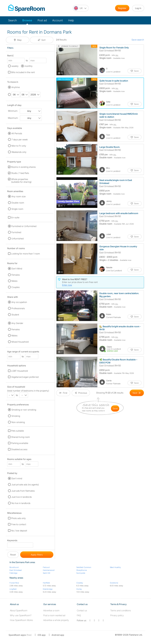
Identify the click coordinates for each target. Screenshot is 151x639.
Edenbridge (47, 589)
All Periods (16, 133)
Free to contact (18, 524)
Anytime (15, 87)
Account (57, 20)
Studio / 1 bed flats (20, 173)
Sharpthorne (81, 570)
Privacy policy (117, 615)
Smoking (15, 416)
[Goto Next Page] (137, 393)
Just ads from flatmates (23, 490)
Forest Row (14, 583)
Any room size (18, 196)
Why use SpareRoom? (20, 615)
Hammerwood (48, 570)
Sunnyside (80, 573)
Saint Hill (46, 573)
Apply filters (37, 554)
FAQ (79, 615)
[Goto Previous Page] (81, 393)
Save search (138, 39)
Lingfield (13, 589)
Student (15, 314)
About (18, 610)
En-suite (15, 217)
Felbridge (13, 573)
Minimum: (13, 110)
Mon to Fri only (18, 145)
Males (14, 281)
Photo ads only (18, 518)
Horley (79, 589)
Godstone (114, 583)
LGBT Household (19, 370)
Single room (17, 209)
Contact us (82, 610)
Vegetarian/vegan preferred (25, 377)
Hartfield (46, 583)
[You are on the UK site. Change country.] (81, 8)
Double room (17, 202)
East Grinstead (16, 570)
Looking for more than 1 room (25, 253)
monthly (29, 66)
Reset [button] (13, 554)
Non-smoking (18, 422)
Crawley (79, 583)
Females (15, 274)
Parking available (19, 443)
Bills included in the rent (23, 72)
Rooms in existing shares (23, 167)
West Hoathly (115, 567)
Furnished (16, 232)
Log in (138, 8)
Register (122, 8)
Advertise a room (51, 610)
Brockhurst (14, 567)
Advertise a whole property (56, 620)
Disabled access (19, 449)
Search (12, 20)
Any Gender (17, 323)
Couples (15, 287)
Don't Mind (16, 268)
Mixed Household (20, 341)
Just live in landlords (21, 497)
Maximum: (13, 118)
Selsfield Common (83, 567)
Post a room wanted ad (54, 615)
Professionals (18, 308)
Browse (27, 20)
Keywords (12, 541)
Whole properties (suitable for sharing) (21, 180)
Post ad (42, 20)
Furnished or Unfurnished (23, 226)
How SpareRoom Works (21, 620)
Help (71, 20)
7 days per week (19, 139)
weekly (15, 66)
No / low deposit (19, 530)
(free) (20, 635)
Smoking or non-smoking (23, 409)
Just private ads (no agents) (25, 484)
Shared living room (20, 437)
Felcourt (46, 567)
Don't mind (16, 478)
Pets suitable (17, 430)
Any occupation (19, 302)
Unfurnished (17, 238)
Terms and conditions (120, 610)
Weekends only (18, 152)
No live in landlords (20, 503)
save (115, 408)
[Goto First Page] (63, 393)
